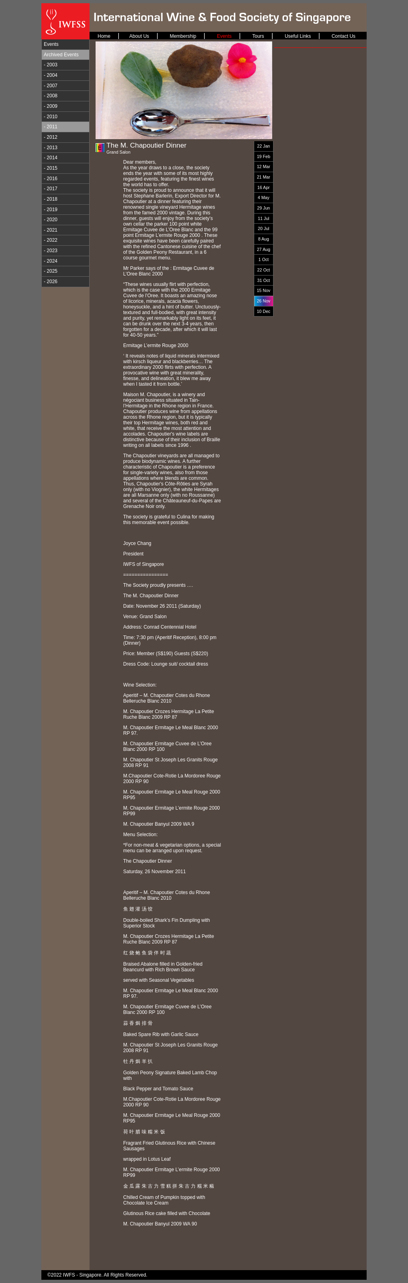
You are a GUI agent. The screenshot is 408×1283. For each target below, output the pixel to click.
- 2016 (50, 178)
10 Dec (263, 311)
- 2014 (50, 157)
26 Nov (263, 300)
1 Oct (264, 259)
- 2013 (50, 147)
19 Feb (263, 156)
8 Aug (263, 238)
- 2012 (50, 137)
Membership (183, 36)
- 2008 (50, 96)
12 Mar (263, 166)
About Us (139, 36)
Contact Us (343, 36)
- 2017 (50, 188)
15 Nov (263, 290)
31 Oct (263, 280)
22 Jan (263, 146)
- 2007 (50, 85)
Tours (258, 36)
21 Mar (263, 177)
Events (51, 44)
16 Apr (263, 187)
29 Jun (263, 208)
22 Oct (263, 269)
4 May (263, 197)
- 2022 (50, 240)
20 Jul (263, 228)
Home (104, 36)
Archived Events (61, 55)
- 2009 (50, 106)
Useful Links (298, 36)
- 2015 (50, 168)
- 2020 (50, 219)
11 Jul (263, 218)
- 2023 (50, 250)
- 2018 (50, 199)
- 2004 (50, 75)
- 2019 (50, 209)
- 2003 (50, 65)
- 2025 (50, 271)
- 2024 (50, 261)
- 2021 (50, 230)
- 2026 (50, 281)
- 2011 (50, 127)
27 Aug (263, 249)
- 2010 (50, 116)
